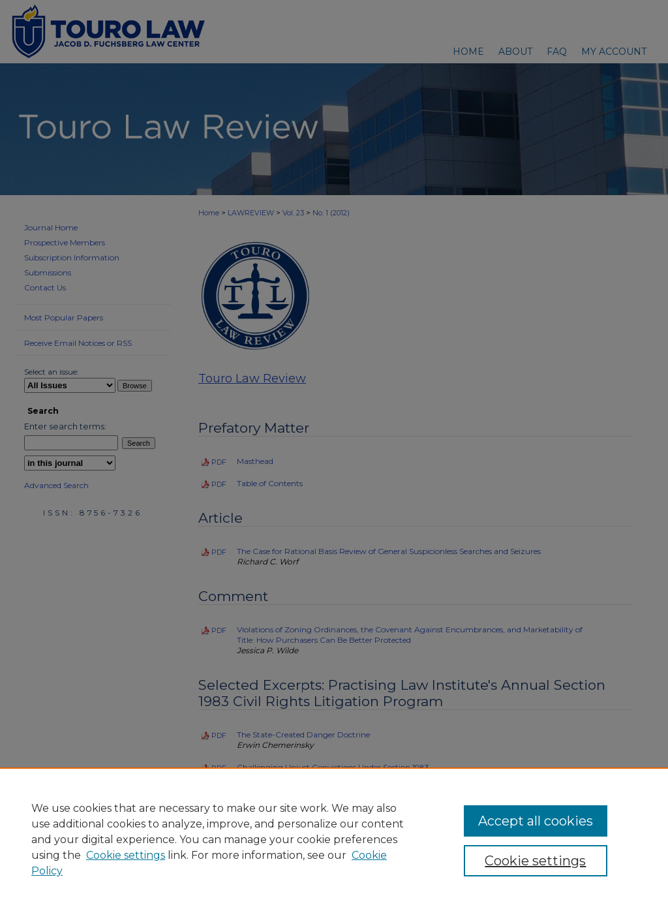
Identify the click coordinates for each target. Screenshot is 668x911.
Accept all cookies (535, 821)
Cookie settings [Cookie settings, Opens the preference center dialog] (535, 861)
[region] (334, 839)
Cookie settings (125, 855)
